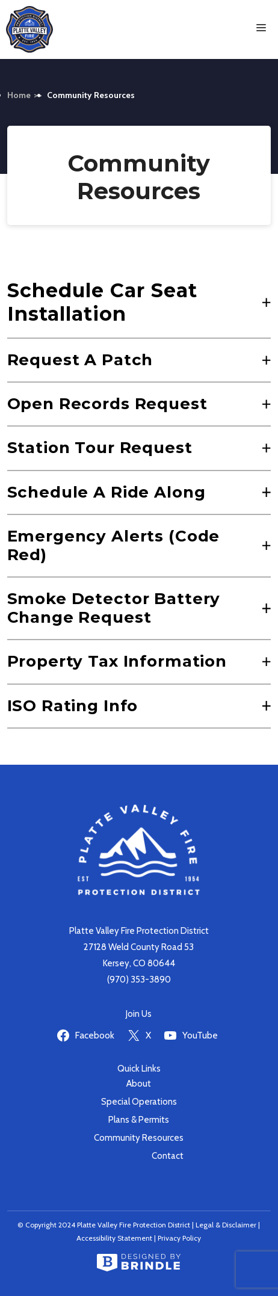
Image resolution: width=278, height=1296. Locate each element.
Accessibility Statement (114, 1237)
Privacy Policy (179, 1237)
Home (19, 95)
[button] (139, 302)
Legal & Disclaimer (226, 1224)
